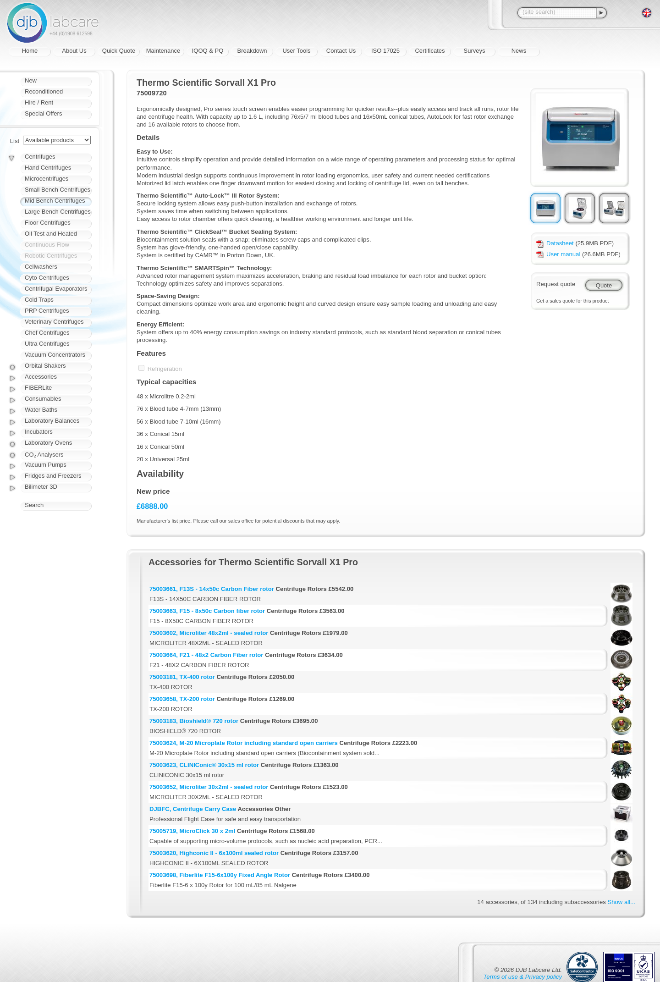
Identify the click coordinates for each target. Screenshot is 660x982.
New (31, 80)
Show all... (621, 902)
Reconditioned (44, 91)
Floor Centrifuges (48, 222)
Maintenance (163, 50)
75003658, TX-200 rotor (182, 698)
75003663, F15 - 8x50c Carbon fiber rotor (207, 610)
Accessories (41, 376)
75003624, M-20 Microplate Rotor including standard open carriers (243, 742)
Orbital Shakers (45, 365)
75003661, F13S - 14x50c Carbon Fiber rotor (211, 588)
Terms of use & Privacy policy (523, 976)
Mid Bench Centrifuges (55, 200)
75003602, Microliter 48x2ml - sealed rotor (208, 632)
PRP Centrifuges (47, 310)
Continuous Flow (47, 244)
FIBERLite (38, 387)
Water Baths (41, 409)
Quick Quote (118, 50)
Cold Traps (39, 299)
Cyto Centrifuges (47, 277)
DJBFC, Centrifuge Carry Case (192, 808)
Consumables (43, 398)
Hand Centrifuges (48, 167)
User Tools (296, 50)
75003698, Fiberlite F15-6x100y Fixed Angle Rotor (219, 875)
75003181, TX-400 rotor (182, 676)
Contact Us (341, 50)
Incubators (39, 431)
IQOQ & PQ (208, 50)
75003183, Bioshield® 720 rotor (193, 720)
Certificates (430, 50)
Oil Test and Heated (51, 233)
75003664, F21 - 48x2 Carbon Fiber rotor (206, 654)
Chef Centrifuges (47, 332)
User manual (558, 254)
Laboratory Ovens (48, 442)
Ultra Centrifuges (47, 343)
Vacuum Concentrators (55, 354)
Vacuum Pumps (45, 464)
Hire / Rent (39, 102)
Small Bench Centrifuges (57, 189)
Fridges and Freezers (53, 475)
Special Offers (43, 113)
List (14, 141)
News (519, 50)
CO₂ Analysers (44, 454)
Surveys (474, 50)
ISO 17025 (385, 50)
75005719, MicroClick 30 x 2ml (192, 831)
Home (30, 50)
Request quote (555, 284)
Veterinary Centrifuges (54, 321)
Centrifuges (40, 156)
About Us (74, 50)
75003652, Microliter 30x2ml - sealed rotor (208, 786)
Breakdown (252, 50)
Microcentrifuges (46, 178)
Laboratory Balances (52, 420)
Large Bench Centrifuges (58, 211)
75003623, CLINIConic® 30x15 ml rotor (204, 764)
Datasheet (555, 243)
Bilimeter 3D (41, 486)
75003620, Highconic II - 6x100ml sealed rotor (214, 853)
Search (34, 505)
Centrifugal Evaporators (56, 288)
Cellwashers (41, 266)
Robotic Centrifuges (51, 255)
